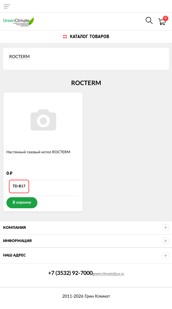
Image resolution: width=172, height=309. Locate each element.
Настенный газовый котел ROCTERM (38, 152)
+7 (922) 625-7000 (136, 21)
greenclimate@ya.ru (108, 274)
